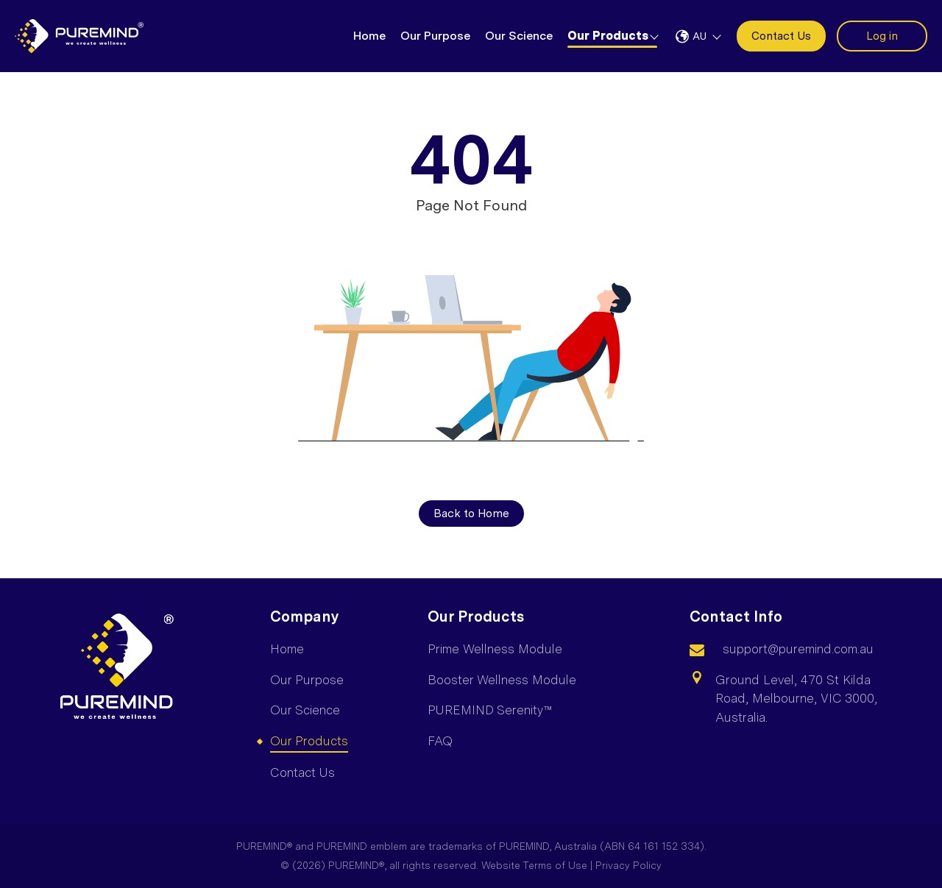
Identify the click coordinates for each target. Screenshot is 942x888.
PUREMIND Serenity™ (490, 710)
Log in (882, 36)
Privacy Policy (628, 865)
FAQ (440, 741)
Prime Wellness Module (495, 649)
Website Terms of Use (534, 865)
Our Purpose (435, 36)
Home (369, 36)
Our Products (607, 36)
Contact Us (781, 36)
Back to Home (471, 513)
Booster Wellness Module (502, 679)
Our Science (519, 36)
